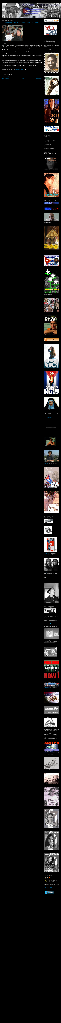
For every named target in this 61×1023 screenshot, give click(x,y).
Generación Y (46, 446)
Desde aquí (46, 463)
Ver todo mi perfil (48, 887)
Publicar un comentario (6, 76)
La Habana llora (47, 687)
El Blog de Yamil (47, 572)
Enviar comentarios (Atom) (11, 81)
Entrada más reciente (5, 78)
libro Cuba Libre (48, 553)
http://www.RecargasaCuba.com (49, 134)
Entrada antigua (39, 78)
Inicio (23, 78)
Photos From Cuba (47, 416)
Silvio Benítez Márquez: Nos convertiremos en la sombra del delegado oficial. (21, 22)
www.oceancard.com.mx (48, 143)
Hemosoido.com (49, 417)
